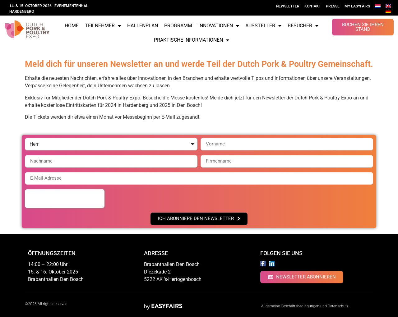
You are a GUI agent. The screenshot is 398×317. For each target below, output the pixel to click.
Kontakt (312, 6)
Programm (178, 26)
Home (72, 26)
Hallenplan (142, 26)
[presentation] (64, 198)
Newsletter (287, 6)
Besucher (303, 25)
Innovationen (218, 25)
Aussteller (263, 25)
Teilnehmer (103, 25)
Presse (333, 6)
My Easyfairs (357, 6)
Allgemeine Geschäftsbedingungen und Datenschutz (305, 306)
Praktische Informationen (191, 40)
